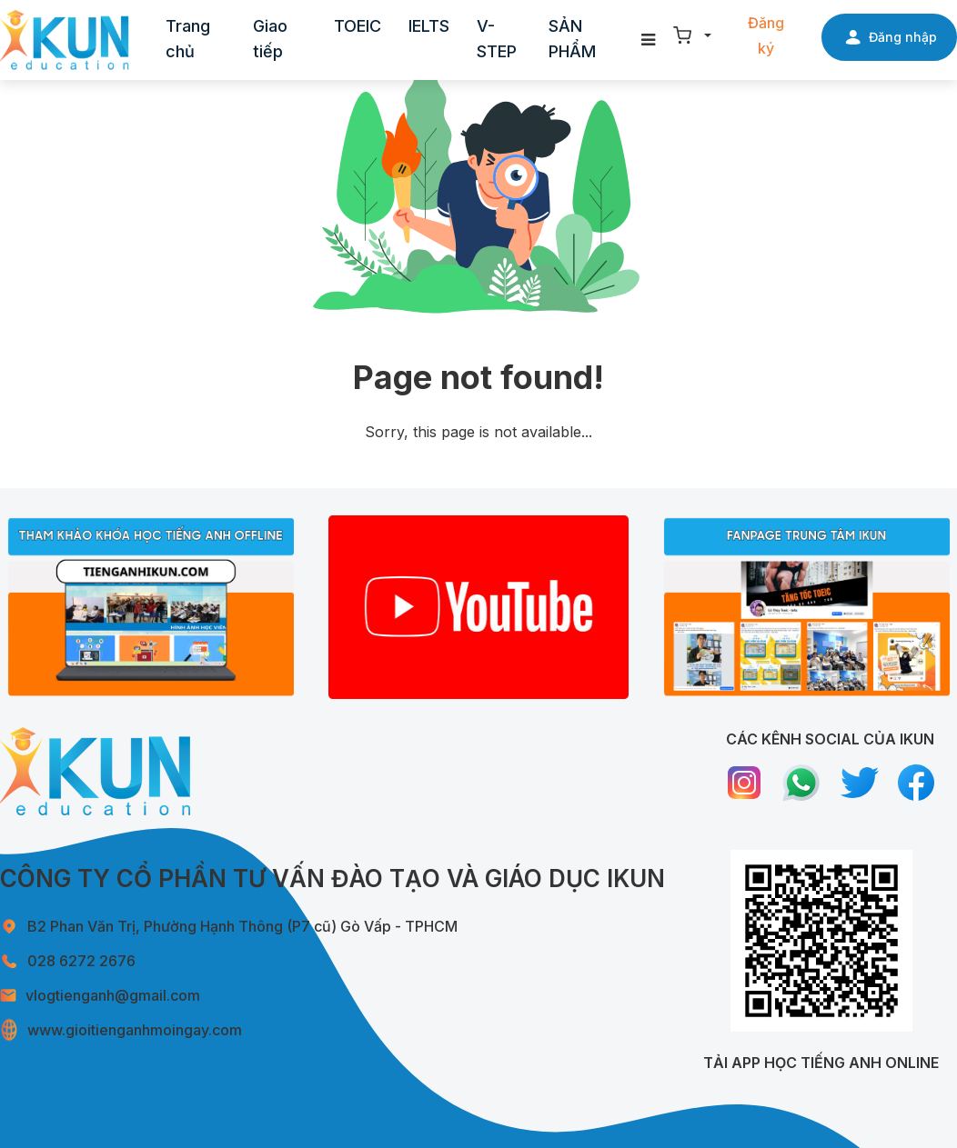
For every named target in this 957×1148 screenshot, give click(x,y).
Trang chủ (188, 38)
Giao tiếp (270, 38)
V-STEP (497, 38)
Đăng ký (766, 35)
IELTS (428, 25)
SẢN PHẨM (572, 38)
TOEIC (357, 25)
